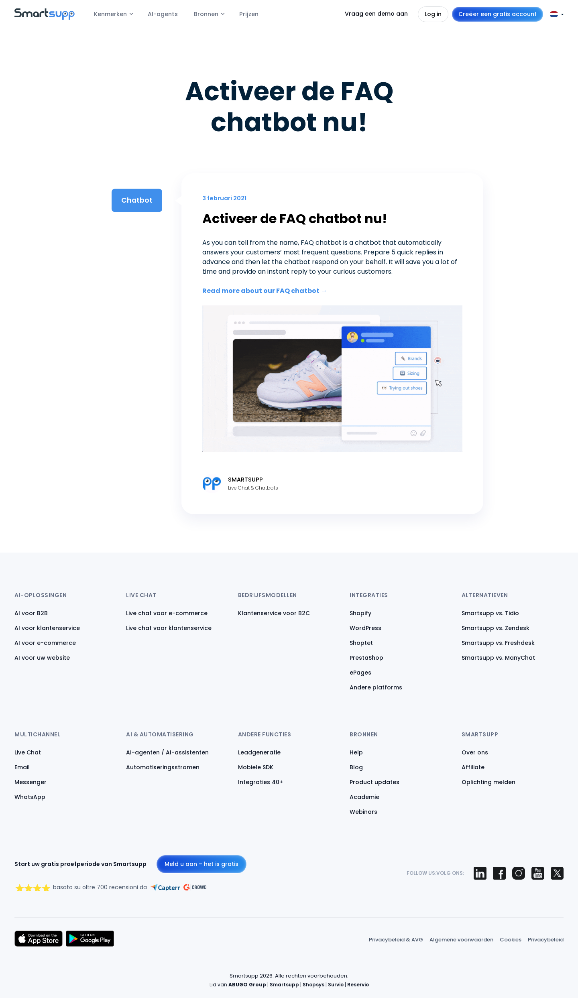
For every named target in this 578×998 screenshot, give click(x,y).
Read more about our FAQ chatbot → (264, 290)
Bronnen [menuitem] (206, 14)
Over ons (475, 752)
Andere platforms (376, 687)
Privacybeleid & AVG (396, 939)
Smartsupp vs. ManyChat (498, 658)
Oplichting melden (488, 782)
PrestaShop (366, 658)
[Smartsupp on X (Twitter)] (557, 873)
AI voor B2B (31, 613)
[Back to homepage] (44, 17)
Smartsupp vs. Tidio (490, 613)
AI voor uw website (42, 658)
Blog (356, 767)
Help (356, 752)
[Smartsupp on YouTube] (537, 873)
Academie (364, 797)
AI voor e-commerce (45, 643)
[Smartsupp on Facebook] (499, 873)
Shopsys (313, 984)
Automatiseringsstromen (162, 767)
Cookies (510, 939)
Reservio (358, 984)
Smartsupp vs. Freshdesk (498, 643)
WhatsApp (29, 797)
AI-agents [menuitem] (163, 14)
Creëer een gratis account (497, 14)
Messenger (30, 782)
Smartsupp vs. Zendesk (495, 628)
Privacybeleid (546, 939)
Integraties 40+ (260, 782)
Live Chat (27, 752)
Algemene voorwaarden (461, 939)
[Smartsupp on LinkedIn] (480, 873)
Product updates (374, 782)
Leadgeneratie (259, 752)
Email (22, 767)
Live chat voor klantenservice (169, 628)
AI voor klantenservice (47, 628)
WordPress (365, 628)
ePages (360, 673)
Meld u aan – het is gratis (201, 864)
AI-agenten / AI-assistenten (167, 752)
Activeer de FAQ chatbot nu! (294, 218)
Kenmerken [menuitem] (110, 14)
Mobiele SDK (255, 767)
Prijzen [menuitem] (248, 14)
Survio (336, 984)
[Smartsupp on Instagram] (518, 873)
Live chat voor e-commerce (167, 613)
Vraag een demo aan (376, 14)
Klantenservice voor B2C (274, 613)
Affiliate (473, 767)
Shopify (360, 613)
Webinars (363, 812)
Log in (433, 14)
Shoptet (361, 643)
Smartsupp (284, 984)
